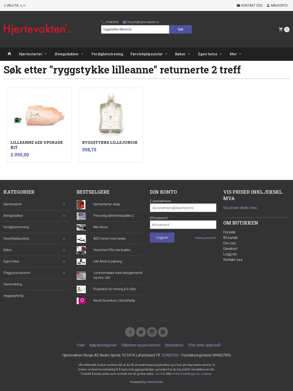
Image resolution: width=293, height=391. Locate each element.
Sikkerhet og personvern (140, 345)
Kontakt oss (232, 259)
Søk (180, 29)
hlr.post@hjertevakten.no (140, 22)
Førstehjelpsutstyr (146, 54)
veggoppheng (13, 295)
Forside (229, 232)
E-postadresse (160, 201)
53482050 (110, 22)
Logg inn (230, 254)
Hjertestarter (30, 54)
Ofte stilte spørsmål (204, 345)
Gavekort (230, 248)
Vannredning (12, 284)
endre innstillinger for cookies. (192, 373)
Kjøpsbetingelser (103, 345)
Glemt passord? (205, 238)
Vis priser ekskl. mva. (240, 208)
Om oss (229, 243)
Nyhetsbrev (174, 345)
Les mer (160, 373)
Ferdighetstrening (107, 54)
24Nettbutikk (154, 382)
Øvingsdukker (67, 54)
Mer (233, 54)
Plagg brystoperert (16, 273)
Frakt (81, 345)
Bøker (180, 54)
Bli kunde (230, 238)
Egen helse (207, 54)
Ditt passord (158, 218)
